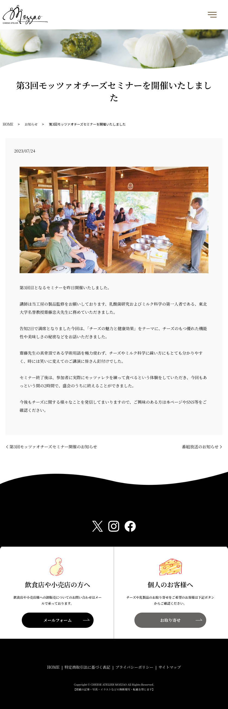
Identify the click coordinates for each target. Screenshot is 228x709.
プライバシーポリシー (134, 667)
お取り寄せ (170, 620)
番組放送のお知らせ (200, 446)
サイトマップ (169, 667)
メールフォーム (58, 620)
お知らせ (31, 124)
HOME (8, 124)
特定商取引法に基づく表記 (87, 667)
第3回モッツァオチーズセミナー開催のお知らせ (53, 446)
